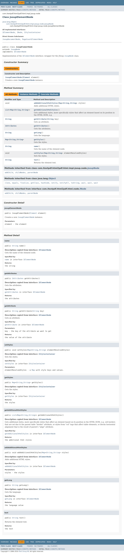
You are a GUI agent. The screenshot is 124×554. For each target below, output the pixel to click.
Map (60, 103)
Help (55, 3)
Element (26, 77)
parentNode (33, 173)
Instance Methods (28, 94)
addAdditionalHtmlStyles (46, 103)
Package (13, 3)
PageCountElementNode (32, 39)
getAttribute (40, 119)
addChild (9, 173)
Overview (5, 3)
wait (83, 183)
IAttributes (11, 126)
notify (54, 183)
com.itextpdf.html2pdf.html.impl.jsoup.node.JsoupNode (30, 24)
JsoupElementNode (13, 77)
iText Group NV (24, 551)
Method (32, 10)
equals (15, 183)
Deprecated (40, 3)
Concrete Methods (49, 94)
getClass (35, 183)
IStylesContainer (32, 32)
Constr (25, 10)
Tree (32, 3)
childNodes (20, 173)
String (66, 103)
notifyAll (64, 183)
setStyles (38, 153)
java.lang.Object (9, 22)
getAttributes (40, 126)
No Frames (38, 7)
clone (7, 183)
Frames (30, 7)
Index (49, 3)
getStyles (38, 140)
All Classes (52, 7)
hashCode (45, 183)
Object (52, 178)
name (36, 146)
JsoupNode (15, 49)
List (7, 110)
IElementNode (8, 32)
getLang (37, 133)
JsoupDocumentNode (11, 39)
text (36, 160)
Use (27, 3)
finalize (24, 183)
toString (75, 183)
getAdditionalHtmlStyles (46, 110)
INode (19, 32)
